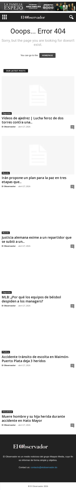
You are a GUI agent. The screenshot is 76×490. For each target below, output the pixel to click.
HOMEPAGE (47, 55)
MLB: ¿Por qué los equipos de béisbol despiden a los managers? (31, 299)
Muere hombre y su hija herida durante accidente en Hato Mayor (33, 418)
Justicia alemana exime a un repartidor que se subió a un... (37, 239)
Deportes (7, 113)
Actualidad (7, 411)
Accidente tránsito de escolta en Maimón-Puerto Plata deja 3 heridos (35, 359)
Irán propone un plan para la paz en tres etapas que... (34, 180)
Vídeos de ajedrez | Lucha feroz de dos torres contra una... (32, 120)
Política (6, 352)
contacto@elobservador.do (44, 467)
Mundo (6, 173)
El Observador (9, 126)
